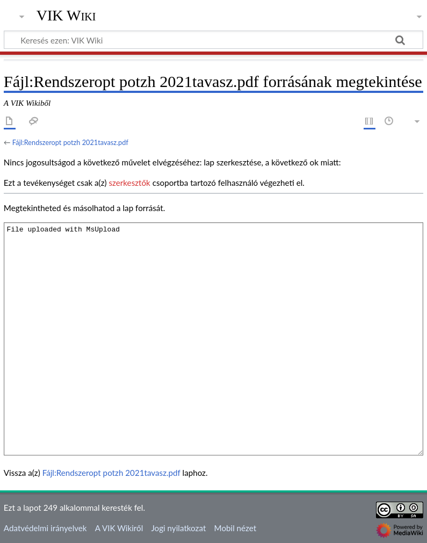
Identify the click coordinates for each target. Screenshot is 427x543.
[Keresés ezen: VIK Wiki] (213, 39)
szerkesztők (129, 182)
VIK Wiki (66, 15)
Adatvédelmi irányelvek (45, 528)
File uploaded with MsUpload (213, 338)
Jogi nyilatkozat (178, 528)
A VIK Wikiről (119, 528)
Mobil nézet (235, 528)
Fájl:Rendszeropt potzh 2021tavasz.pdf (70, 142)
